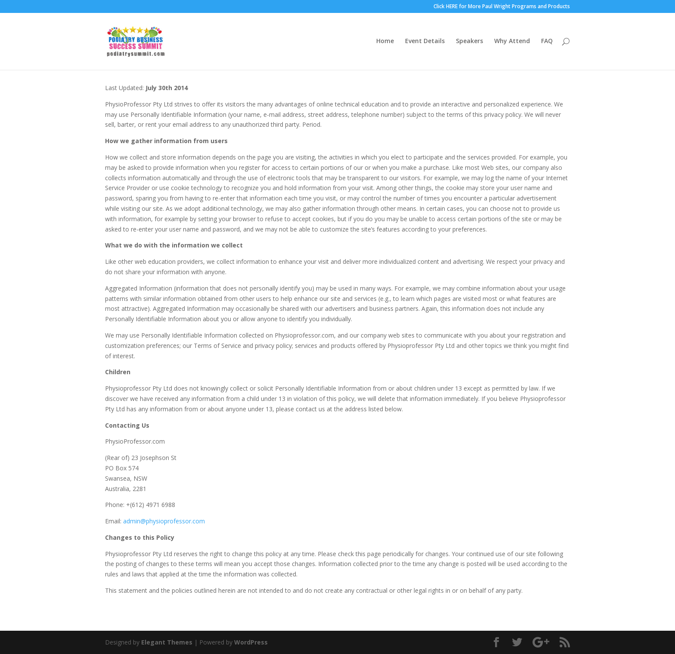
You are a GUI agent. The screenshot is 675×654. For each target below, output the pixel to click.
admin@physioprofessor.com (164, 521)
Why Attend (512, 42)
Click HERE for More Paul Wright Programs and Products (501, 7)
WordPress (251, 642)
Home (385, 42)
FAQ (547, 42)
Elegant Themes (166, 642)
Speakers (469, 42)
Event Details (425, 42)
